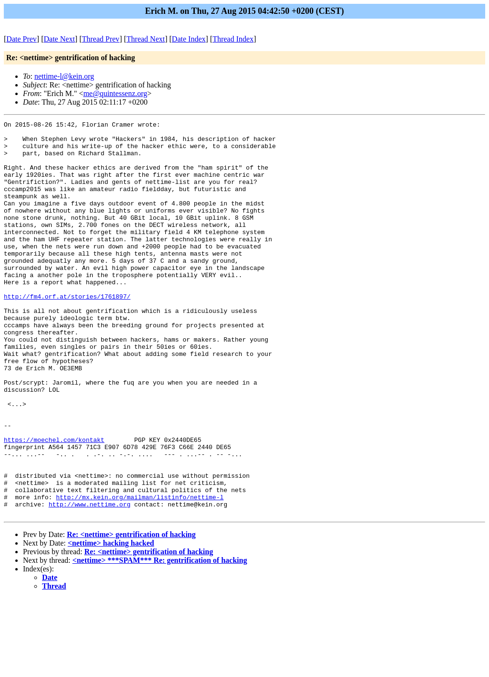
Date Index (189, 39)
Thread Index (233, 39)
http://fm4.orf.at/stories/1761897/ (67, 332)
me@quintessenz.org (115, 93)
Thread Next (146, 39)
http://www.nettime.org (90, 581)
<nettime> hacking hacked (111, 622)
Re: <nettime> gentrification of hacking (131, 613)
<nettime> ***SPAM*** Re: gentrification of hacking (160, 639)
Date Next (59, 39)
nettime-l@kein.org (64, 76)
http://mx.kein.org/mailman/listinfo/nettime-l (139, 573)
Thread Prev (100, 39)
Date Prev (21, 39)
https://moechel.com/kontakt (54, 504)
